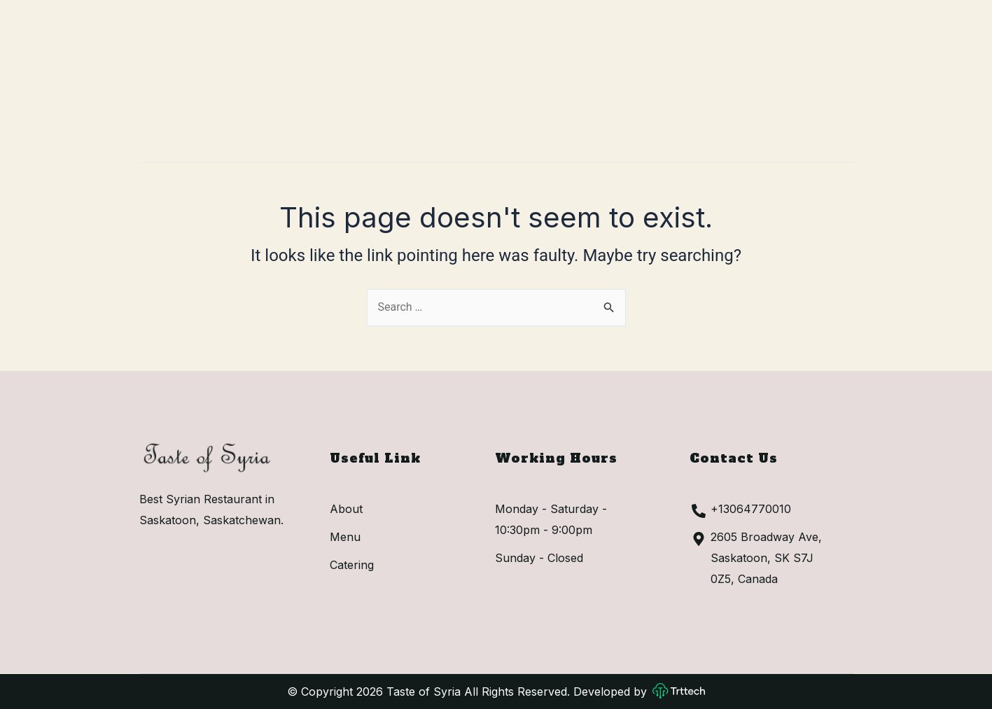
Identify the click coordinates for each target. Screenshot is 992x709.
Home (386, 77)
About (458, 77)
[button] (808, 77)
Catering (611, 77)
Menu (530, 77)
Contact (701, 77)
